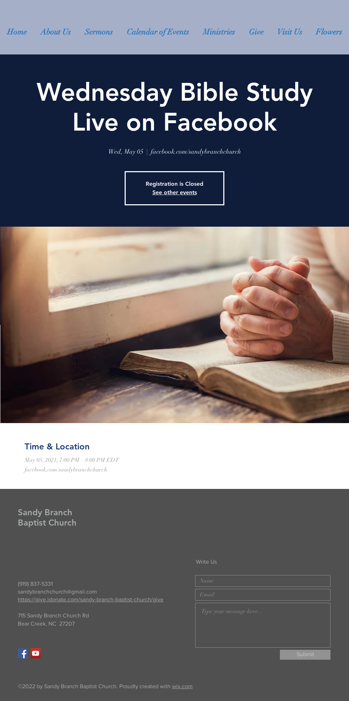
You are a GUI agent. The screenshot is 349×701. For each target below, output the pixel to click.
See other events (174, 192)
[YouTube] (36, 653)
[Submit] (305, 655)
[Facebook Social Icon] (23, 653)
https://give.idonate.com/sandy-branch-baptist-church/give (90, 599)
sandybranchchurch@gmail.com (57, 592)
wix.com (182, 686)
